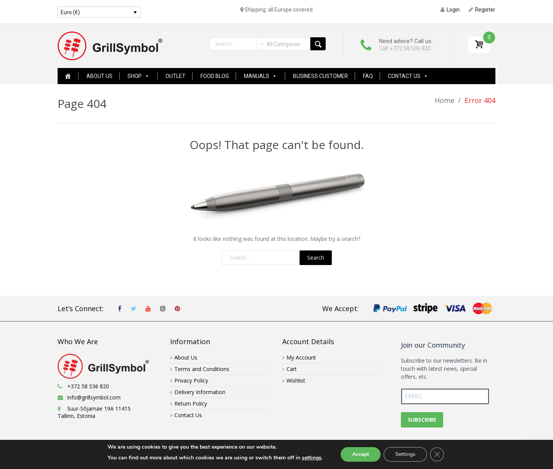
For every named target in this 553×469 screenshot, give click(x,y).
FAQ (368, 76)
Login (450, 10)
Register (482, 10)
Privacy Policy (191, 380)
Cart (291, 369)
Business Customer (320, 76)
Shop (138, 76)
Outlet (175, 76)
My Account (301, 357)
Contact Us (408, 76)
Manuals (260, 76)
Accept (360, 454)
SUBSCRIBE (422, 419)
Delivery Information (199, 392)
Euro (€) (70, 12)
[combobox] (279, 44)
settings (311, 457)
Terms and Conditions (201, 369)
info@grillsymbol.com (94, 397)
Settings (405, 454)
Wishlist (295, 380)
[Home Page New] (68, 76)
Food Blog (214, 76)
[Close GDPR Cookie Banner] (437, 454)
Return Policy (190, 403)
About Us (99, 76)
